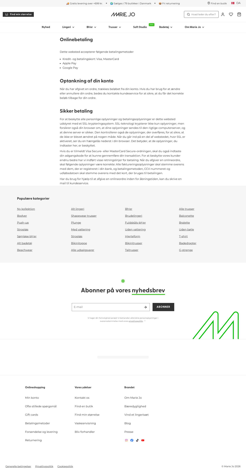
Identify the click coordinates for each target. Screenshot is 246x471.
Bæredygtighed (135, 406)
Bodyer (22, 216)
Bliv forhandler (85, 432)
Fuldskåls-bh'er (135, 222)
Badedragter (187, 243)
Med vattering (80, 229)
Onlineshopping (35, 387)
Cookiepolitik (65, 466)
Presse (128, 432)
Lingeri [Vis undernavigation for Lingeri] (68, 27)
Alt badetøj (24, 243)
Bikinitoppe (79, 243)
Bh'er (128, 209)
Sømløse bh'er (27, 236)
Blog (127, 423)
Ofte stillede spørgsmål (41, 406)
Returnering (33, 440)
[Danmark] (237, 3)
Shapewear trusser (84, 216)
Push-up (23, 222)
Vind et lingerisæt (136, 415)
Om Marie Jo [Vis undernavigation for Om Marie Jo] (194, 27)
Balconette (186, 216)
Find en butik (84, 406)
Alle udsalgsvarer (82, 250)
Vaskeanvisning (85, 423)
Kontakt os (82, 398)
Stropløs (22, 229)
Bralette (184, 222)
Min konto (32, 398)
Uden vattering (135, 229)
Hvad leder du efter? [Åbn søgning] (201, 14)
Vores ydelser (83, 387)
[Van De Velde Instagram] (126, 441)
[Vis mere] (145, 321)
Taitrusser (131, 250)
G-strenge (186, 250)
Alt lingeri (77, 209)
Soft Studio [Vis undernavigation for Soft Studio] (143, 26)
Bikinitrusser (133, 243)
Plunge (76, 222)
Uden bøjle (186, 229)
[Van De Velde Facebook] (132, 441)
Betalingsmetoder (37, 423)
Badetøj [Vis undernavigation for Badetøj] (165, 27)
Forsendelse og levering (41, 432)
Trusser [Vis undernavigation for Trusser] (114, 27)
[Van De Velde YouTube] (143, 441)
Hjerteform (132, 236)
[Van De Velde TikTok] (137, 441)
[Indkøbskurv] (239, 14)
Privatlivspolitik (44, 466)
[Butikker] (217, 3)
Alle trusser (186, 209)
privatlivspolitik (136, 321)
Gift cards (31, 415)
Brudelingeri (133, 216)
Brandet (129, 387)
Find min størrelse (18, 14)
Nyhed (46, 27)
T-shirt (183, 236)
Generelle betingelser (18, 466)
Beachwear (24, 250)
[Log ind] (223, 14)
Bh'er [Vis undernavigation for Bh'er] (91, 27)
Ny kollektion (26, 209)
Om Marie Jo (133, 398)
